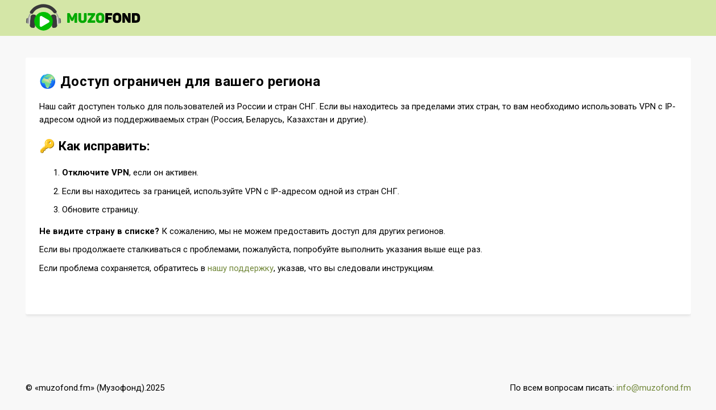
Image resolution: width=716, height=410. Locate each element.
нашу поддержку (241, 268)
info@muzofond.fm (653, 388)
